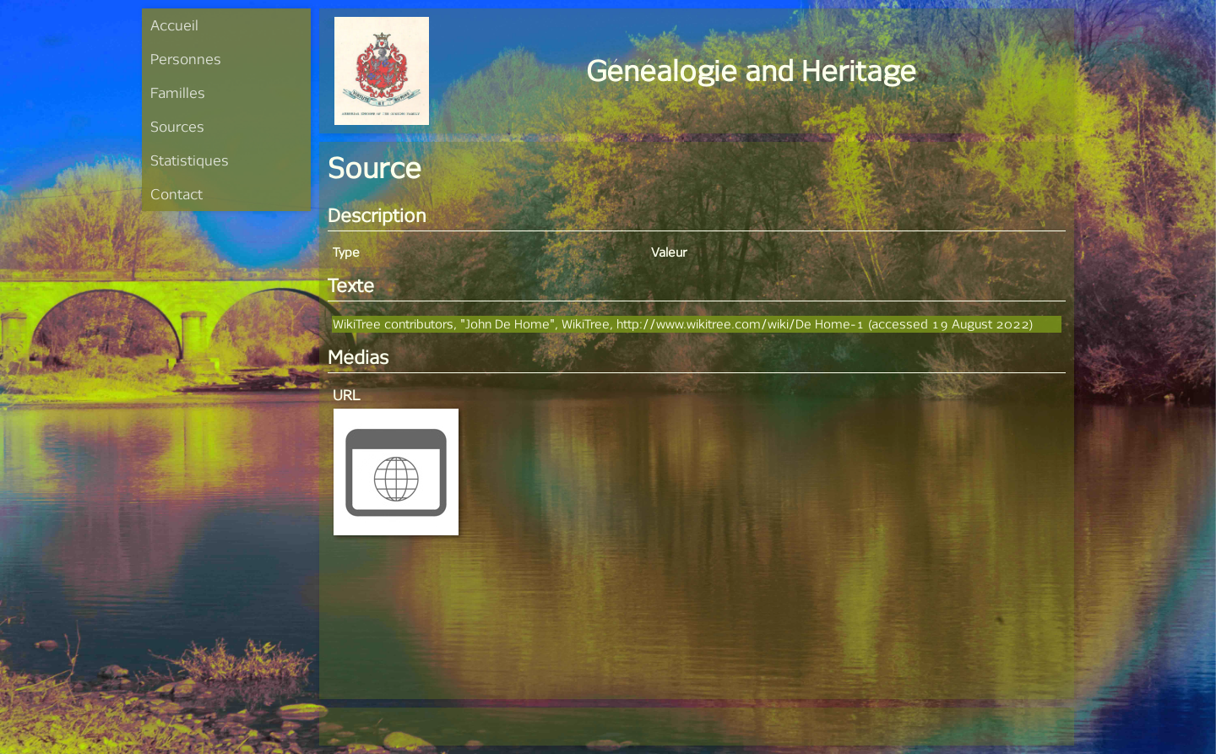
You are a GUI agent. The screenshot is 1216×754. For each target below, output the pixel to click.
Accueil (174, 25)
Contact (176, 194)
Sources (177, 126)
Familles (177, 92)
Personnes (185, 59)
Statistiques (189, 160)
